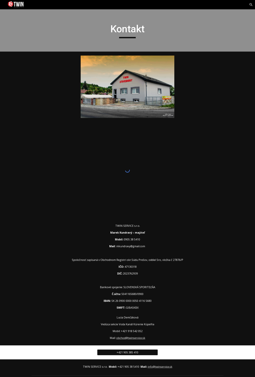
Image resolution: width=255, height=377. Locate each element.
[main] (127, 30)
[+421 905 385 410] (127, 352)
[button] (251, 5)
